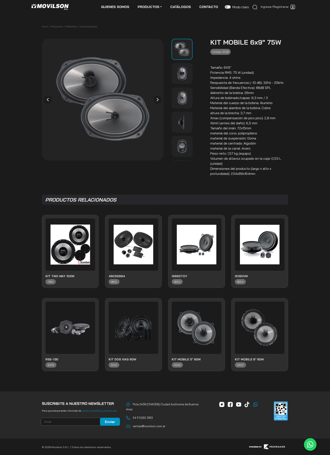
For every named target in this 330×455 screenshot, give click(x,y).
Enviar (110, 422)
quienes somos (115, 7)
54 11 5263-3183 (143, 417)
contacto (208, 7)
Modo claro (240, 7)
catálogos (180, 7)
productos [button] (148, 7)
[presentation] (48, 99)
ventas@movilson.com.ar (149, 426)
